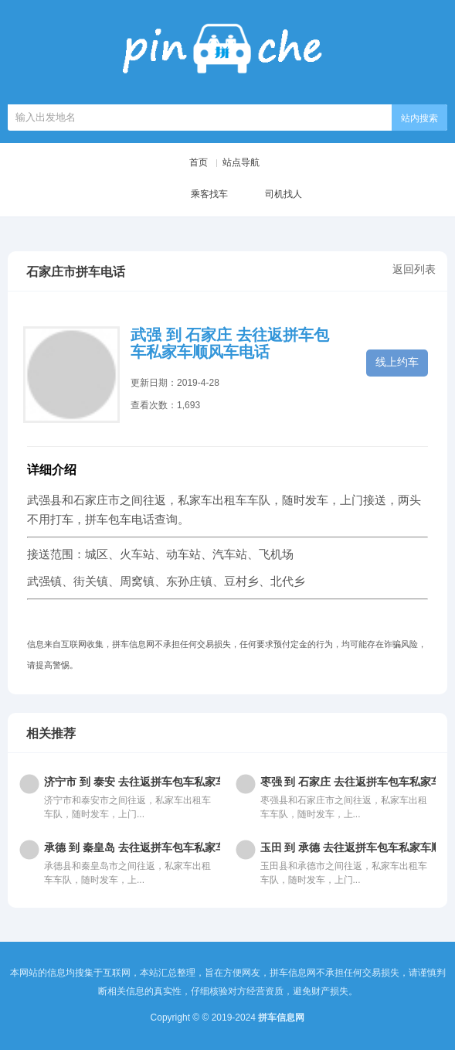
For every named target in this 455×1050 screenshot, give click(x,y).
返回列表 (414, 269)
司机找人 (271, 195)
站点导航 (241, 162)
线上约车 (397, 362)
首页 (198, 162)
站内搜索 (419, 118)
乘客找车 (197, 195)
